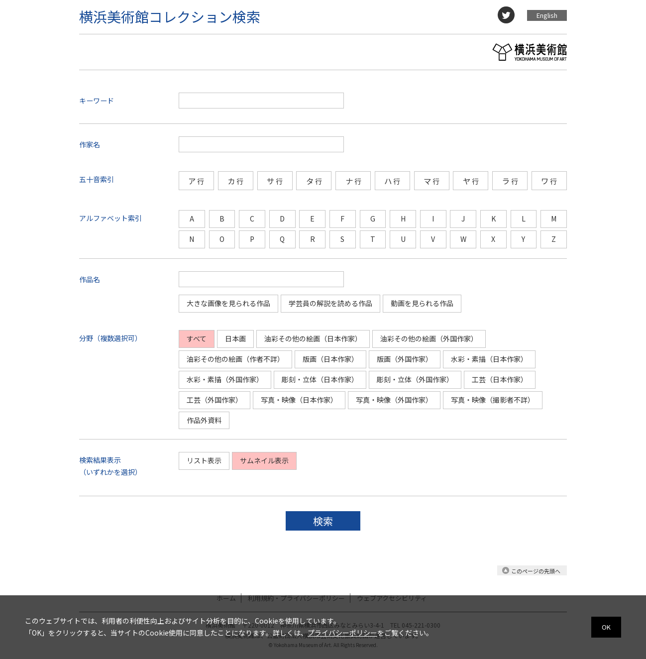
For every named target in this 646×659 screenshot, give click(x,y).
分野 (86, 338)
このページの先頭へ (535, 571)
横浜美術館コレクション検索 (169, 16)
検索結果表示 (100, 460)
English (547, 15)
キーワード (96, 101)
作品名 (89, 279)
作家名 (89, 144)
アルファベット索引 (110, 218)
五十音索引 (96, 179)
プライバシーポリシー (342, 633)
